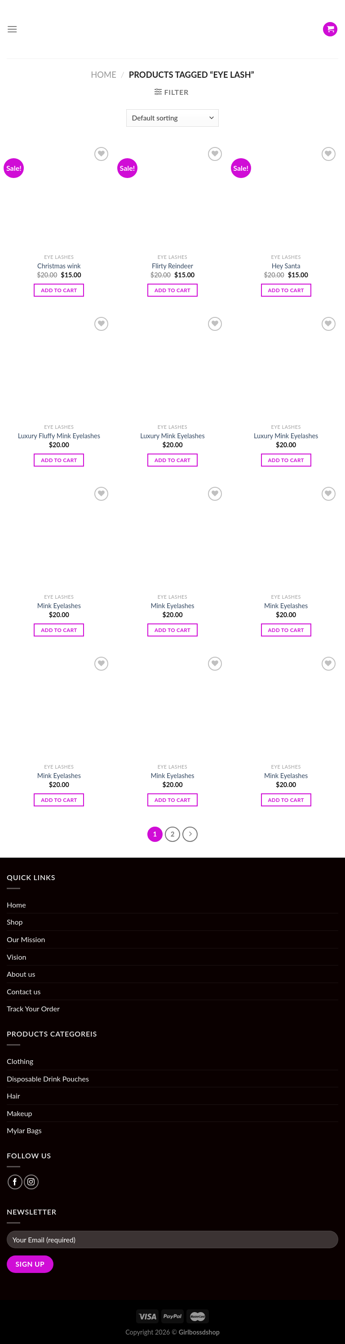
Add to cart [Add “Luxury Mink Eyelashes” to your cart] (172, 460)
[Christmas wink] (59, 197)
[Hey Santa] (286, 197)
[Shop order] (172, 118)
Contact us (23, 991)
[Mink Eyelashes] (59, 537)
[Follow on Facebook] (15, 1182)
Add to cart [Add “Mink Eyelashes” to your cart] (59, 630)
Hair (13, 1095)
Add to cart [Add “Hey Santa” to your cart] (286, 290)
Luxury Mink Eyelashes (172, 436)
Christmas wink (58, 266)
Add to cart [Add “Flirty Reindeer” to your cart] (172, 290)
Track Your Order (33, 1008)
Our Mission (26, 939)
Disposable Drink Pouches (48, 1078)
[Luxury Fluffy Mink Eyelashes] (59, 367)
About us (21, 974)
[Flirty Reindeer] (172, 197)
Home (103, 75)
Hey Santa (286, 266)
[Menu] (12, 29)
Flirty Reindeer (172, 266)
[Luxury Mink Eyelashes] (172, 367)
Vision (16, 956)
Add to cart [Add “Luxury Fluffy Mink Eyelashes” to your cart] (59, 460)
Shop (15, 921)
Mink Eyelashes (59, 606)
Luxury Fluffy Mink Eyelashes (59, 436)
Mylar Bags (24, 1130)
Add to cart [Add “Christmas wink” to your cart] (59, 290)
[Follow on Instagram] (31, 1182)
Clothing (20, 1061)
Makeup (19, 1113)
